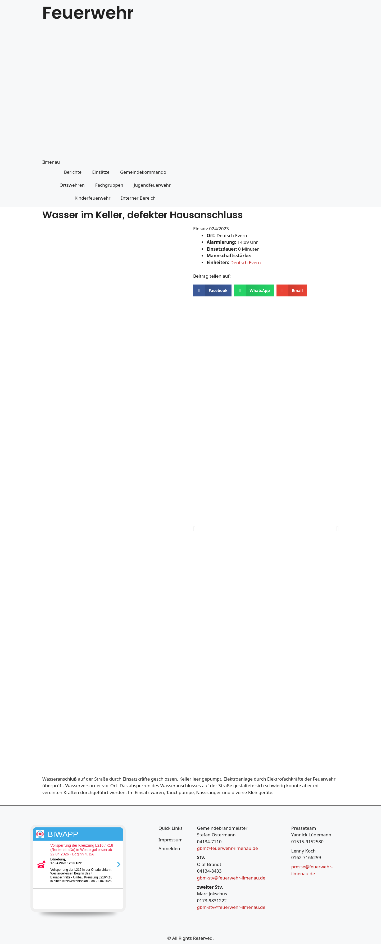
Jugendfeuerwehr (152, 185)
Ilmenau (51, 162)
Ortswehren (72, 185)
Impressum (170, 840)
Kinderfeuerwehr (93, 198)
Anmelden (169, 848)
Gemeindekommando (143, 172)
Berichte (72, 172)
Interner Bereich (138, 198)
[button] (212, 290)
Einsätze (101, 172)
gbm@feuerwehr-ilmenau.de (227, 848)
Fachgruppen (109, 185)
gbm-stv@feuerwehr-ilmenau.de (231, 878)
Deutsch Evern (245, 262)
